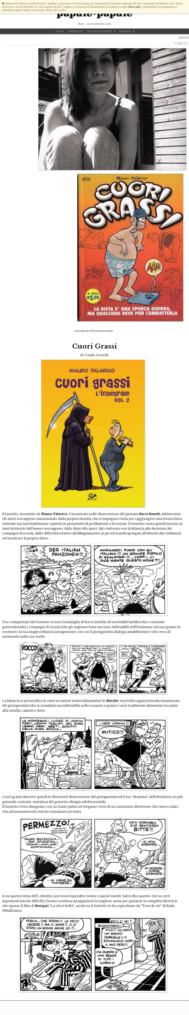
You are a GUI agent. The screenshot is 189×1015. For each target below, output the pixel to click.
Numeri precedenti (99, 31)
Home (60, 31)
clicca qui (134, 6)
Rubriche (125, 31)
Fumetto (181, 43)
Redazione (75, 31)
